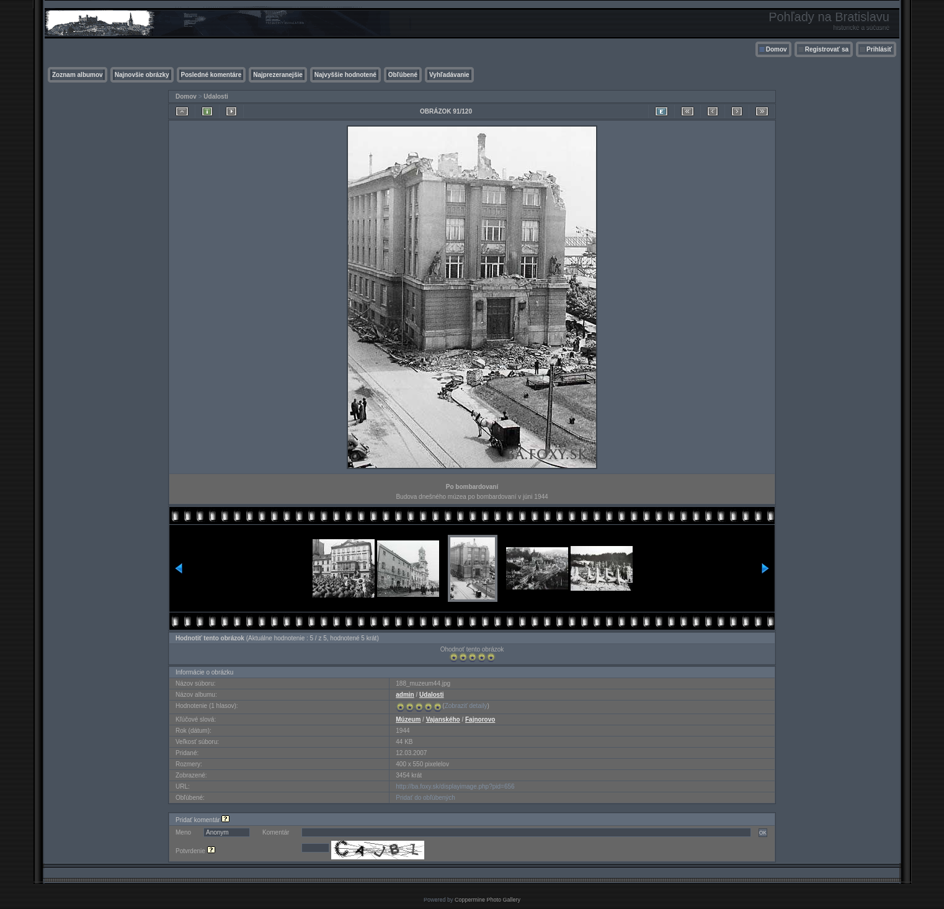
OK (763, 833)
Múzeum (408, 719)
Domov (776, 49)
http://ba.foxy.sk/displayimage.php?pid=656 (455, 786)
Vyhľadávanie (449, 74)
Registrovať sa (826, 49)
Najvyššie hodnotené (345, 74)
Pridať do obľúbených (425, 797)
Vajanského (443, 719)
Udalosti (215, 96)
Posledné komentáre (211, 74)
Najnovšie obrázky (142, 74)
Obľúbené (402, 74)
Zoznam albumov (77, 74)
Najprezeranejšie (278, 74)
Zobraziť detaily (466, 705)
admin (405, 694)
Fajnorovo (480, 719)
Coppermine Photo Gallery (487, 900)
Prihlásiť (879, 49)
